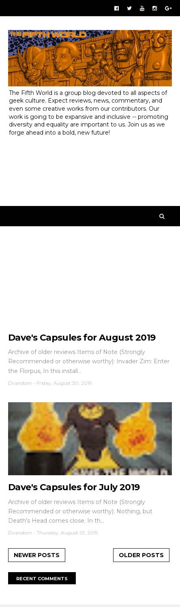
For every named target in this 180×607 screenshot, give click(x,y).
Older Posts (141, 555)
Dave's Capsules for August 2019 (81, 337)
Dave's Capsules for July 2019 (74, 487)
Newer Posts (37, 555)
